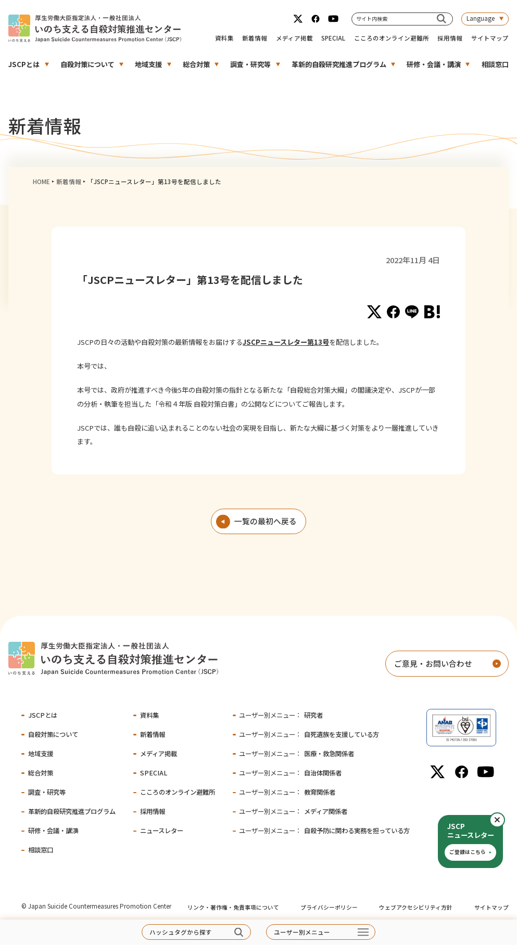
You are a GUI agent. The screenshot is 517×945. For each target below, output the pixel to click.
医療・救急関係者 (296, 753)
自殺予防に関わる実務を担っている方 (324, 830)
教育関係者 (287, 792)
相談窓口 (495, 64)
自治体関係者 (290, 773)
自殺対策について (87, 64)
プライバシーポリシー (329, 907)
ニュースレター (161, 830)
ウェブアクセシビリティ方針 (415, 907)
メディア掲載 (294, 38)
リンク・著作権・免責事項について (233, 907)
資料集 (224, 38)
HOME (41, 181)
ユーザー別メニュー (302, 932)
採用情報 (449, 38)
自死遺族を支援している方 (309, 734)
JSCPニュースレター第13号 (286, 342)
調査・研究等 (250, 64)
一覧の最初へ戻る (265, 520)
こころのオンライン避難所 (391, 38)
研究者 (280, 715)
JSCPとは (24, 64)
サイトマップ (490, 38)
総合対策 (196, 64)
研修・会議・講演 (434, 64)
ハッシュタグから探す (180, 932)
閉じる (504, 820)
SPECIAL (333, 38)
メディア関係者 (293, 811)
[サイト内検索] (441, 19)
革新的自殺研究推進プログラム (339, 64)
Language (480, 18)
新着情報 (254, 38)
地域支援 (148, 64)
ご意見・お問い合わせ (433, 663)
